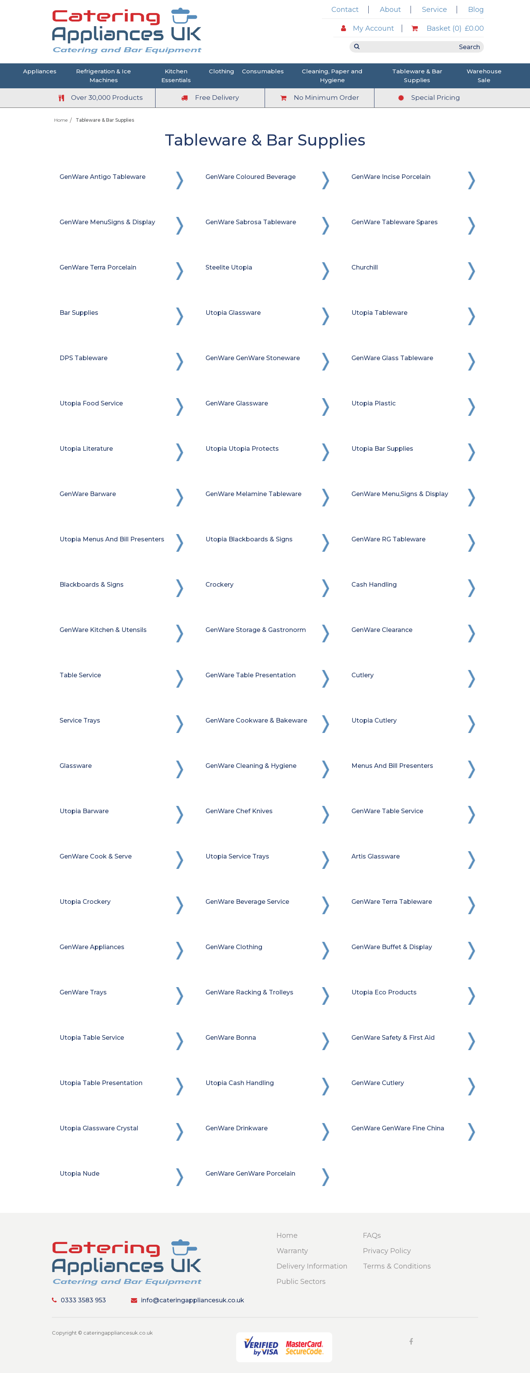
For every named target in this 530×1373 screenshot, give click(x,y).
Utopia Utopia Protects (242, 448)
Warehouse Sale (484, 76)
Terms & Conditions (397, 1266)
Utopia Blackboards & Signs (249, 539)
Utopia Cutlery (374, 720)
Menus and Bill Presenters (392, 765)
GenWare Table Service (387, 811)
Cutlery (362, 675)
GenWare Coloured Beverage (250, 176)
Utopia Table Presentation (101, 1083)
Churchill (364, 267)
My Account (367, 28)
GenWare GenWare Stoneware (252, 358)
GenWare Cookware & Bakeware (256, 720)
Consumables (263, 71)
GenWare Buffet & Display (391, 947)
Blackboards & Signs (92, 584)
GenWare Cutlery (377, 1083)
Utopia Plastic (373, 403)
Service (434, 9)
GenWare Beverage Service (247, 901)
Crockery (219, 584)
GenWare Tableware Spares (394, 222)
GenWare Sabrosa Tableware (250, 222)
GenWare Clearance (381, 630)
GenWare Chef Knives (239, 811)
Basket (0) (447, 28)
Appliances (39, 71)
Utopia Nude (79, 1173)
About (390, 9)
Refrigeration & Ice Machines (103, 76)
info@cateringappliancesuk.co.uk (187, 1300)
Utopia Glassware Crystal (99, 1128)
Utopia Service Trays (237, 856)
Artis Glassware (375, 856)
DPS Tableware (84, 358)
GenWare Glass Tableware (392, 358)
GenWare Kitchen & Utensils (103, 630)
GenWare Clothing (233, 947)
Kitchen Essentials (176, 76)
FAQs (372, 1235)
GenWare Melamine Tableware (253, 494)
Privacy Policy (387, 1251)
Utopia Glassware (233, 312)
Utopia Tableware (379, 312)
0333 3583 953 (79, 1300)
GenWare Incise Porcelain (391, 176)
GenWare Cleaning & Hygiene (250, 765)
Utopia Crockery (85, 901)
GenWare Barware (88, 494)
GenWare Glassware (236, 403)
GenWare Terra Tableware (391, 901)
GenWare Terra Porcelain (98, 267)
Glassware (76, 765)
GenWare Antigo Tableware (103, 176)
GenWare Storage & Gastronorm (255, 630)
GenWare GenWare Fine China (397, 1128)
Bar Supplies (79, 312)
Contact (345, 9)
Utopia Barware (84, 811)
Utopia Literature (86, 448)
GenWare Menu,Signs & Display (399, 494)
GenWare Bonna (230, 1037)
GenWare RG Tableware (388, 539)
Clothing (221, 71)
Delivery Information (312, 1266)
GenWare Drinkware (236, 1128)
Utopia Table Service (92, 1037)
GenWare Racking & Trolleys (249, 992)
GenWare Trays (83, 992)
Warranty (292, 1251)
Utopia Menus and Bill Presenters (112, 539)
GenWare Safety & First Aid (393, 1037)
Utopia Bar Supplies (382, 448)
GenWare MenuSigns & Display (107, 222)
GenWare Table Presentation (250, 675)
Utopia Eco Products (384, 992)
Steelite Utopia (228, 267)
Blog (476, 9)
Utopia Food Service (91, 403)
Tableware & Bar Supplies (417, 76)
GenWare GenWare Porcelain (250, 1173)
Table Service (80, 675)
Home (61, 120)
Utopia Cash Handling (239, 1083)
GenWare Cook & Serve (96, 856)
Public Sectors (301, 1281)
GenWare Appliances (92, 947)
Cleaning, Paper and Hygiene (332, 76)
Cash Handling (374, 584)
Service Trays (80, 720)
